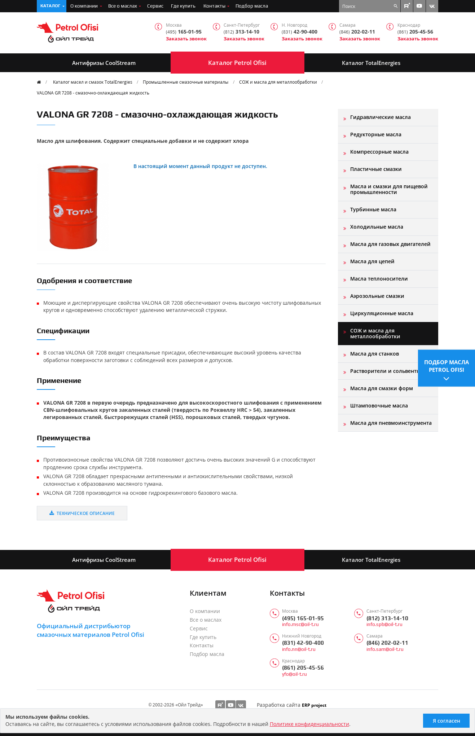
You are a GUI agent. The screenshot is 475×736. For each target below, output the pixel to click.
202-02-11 (357, 32)
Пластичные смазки (376, 169)
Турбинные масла (373, 209)
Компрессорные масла (379, 151)
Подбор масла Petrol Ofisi (446, 365)
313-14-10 (241, 32)
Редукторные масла (375, 134)
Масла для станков (374, 353)
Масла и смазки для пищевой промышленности (389, 189)
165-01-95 (184, 32)
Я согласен (446, 720)
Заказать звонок (186, 38)
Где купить (183, 6)
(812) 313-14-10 (387, 618)
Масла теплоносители (379, 278)
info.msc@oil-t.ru (300, 624)
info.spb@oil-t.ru (384, 624)
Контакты (214, 6)
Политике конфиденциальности (309, 723)
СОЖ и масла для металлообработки (278, 82)
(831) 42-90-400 (303, 643)
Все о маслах (122, 6)
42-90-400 (299, 32)
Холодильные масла (376, 226)
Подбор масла (252, 6)
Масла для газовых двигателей (390, 244)
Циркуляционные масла (381, 313)
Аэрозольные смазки (377, 295)
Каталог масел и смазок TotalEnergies (92, 82)
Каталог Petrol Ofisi (237, 62)
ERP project (314, 705)
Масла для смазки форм (381, 388)
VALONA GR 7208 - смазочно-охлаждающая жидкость (93, 93)
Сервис (155, 6)
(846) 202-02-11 (387, 643)
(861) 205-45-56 (303, 668)
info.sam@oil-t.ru (385, 649)
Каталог (50, 5)
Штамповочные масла (379, 405)
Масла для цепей (372, 261)
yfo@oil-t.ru (294, 674)
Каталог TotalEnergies (371, 62)
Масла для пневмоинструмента (391, 422)
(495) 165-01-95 (303, 618)
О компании (84, 6)
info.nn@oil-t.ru (299, 649)
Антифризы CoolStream (104, 62)
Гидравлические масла (380, 117)
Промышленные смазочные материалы (185, 82)
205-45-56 (415, 32)
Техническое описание (82, 513)
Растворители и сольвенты (385, 370)
